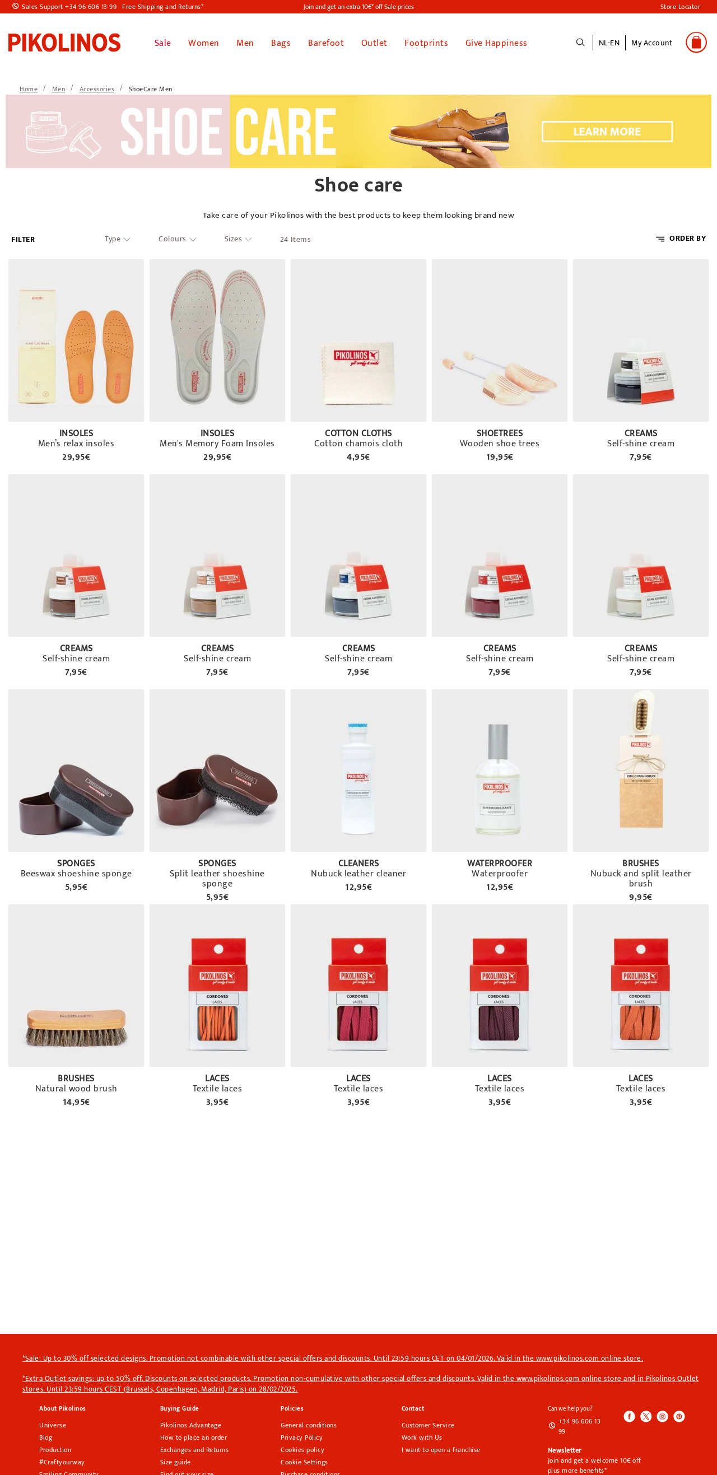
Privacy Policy (302, 1435)
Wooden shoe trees (500, 442)
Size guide (175, 1460)
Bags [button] (281, 41)
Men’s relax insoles (76, 442)
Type (112, 236)
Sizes (234, 236)
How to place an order (193, 1435)
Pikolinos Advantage (191, 1423)
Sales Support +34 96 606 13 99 (69, 7)
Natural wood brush (76, 1087)
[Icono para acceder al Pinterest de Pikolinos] (678, 1415)
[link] (64, 40)
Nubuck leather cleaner (358, 872)
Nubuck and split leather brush (641, 877)
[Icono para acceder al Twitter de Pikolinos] (646, 1415)
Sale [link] (163, 41)
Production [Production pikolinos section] (55, 1448)
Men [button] (245, 41)
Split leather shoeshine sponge (217, 877)
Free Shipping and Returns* (162, 7)
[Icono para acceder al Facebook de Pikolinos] (629, 1415)
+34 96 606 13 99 (579, 1424)
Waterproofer (500, 872)
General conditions (309, 1423)
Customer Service (428, 1423)
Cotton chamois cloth (358, 442)
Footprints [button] (426, 41)
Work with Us (422, 1435)
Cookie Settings (304, 1460)
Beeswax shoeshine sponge (76, 872)
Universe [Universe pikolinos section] (52, 1423)
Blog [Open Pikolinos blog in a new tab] (45, 1435)
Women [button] (204, 41)
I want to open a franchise (441, 1448)
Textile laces (218, 1087)
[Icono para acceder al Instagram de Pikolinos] (662, 1415)
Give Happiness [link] (496, 41)
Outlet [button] (374, 41)
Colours (173, 236)
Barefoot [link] (326, 41)
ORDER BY (687, 236)
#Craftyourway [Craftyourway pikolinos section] (62, 1460)
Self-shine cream (640, 442)
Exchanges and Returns (194, 1448)
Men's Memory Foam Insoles (217, 442)
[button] (651, 47)
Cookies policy (302, 1448)
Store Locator (680, 7)
